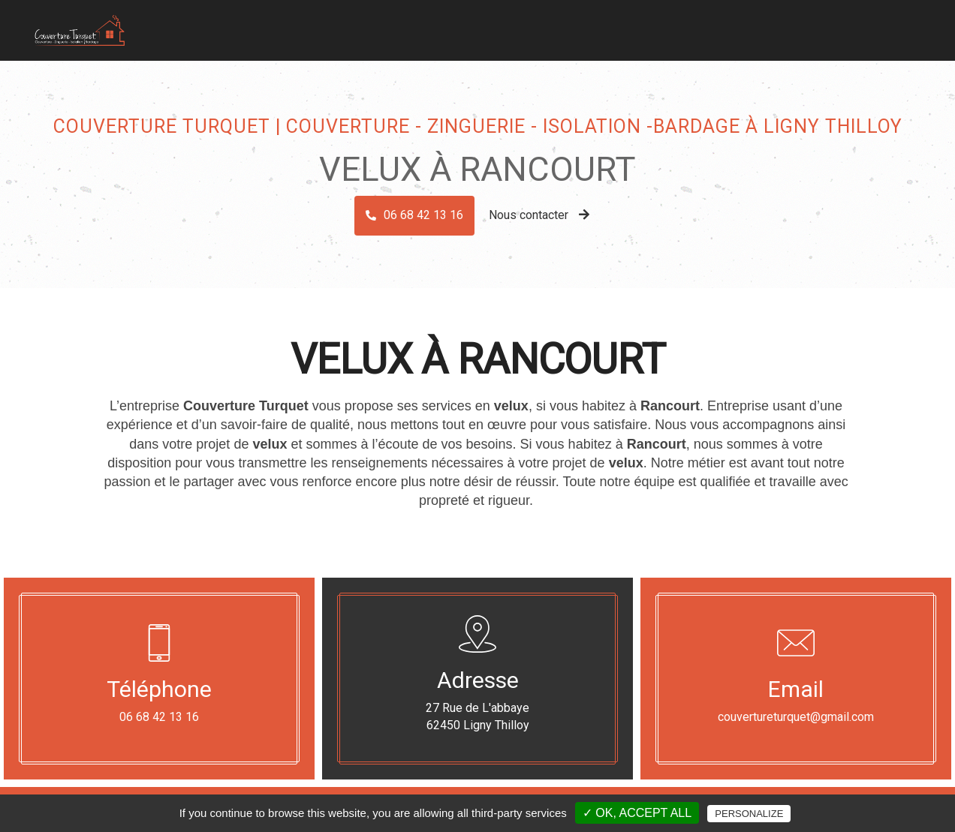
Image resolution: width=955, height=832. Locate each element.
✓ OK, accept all (637, 812)
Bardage (585, 25)
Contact (882, 25)
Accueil (414, 25)
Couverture (470, 25)
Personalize (749, 813)
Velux (682, 25)
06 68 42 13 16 (423, 215)
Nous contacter (539, 215)
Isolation (637, 25)
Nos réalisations (812, 25)
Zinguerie (531, 25)
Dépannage (733, 25)
